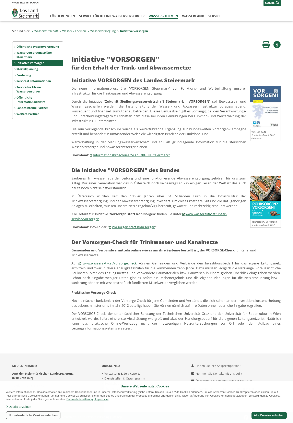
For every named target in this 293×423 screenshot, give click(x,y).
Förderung (23, 75)
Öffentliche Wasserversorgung (37, 47)
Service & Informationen (33, 81)
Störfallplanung (27, 69)
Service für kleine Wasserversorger (112, 16)
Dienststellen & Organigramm (124, 378)
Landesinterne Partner (32, 108)
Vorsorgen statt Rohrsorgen (133, 227)
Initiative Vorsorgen (132, 31)
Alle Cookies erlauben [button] (269, 415)
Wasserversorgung (101, 31)
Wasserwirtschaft (45, 31)
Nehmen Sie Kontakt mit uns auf (216, 373)
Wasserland (193, 16)
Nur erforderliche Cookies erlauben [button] (33, 415)
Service (214, 16)
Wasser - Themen (163, 16)
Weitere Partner (27, 114)
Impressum (101, 399)
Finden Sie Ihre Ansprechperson (216, 366)
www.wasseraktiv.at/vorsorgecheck (110, 263)
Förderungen (62, 16)
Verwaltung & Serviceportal (122, 373)
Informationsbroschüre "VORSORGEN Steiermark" (131, 155)
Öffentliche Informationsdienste (30, 100)
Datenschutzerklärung (80, 399)
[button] (18, 406)
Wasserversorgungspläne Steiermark (34, 55)
